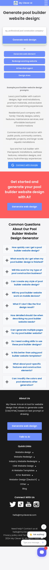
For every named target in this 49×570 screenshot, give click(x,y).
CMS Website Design (23, 465)
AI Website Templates (23, 470)
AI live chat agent (24, 68)
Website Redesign (23, 456)
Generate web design (24, 39)
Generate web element (24, 54)
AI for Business (23, 475)
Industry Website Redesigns (23, 461)
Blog (24, 488)
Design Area (24, 75)
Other (23, 484)
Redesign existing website (24, 61)
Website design (23, 452)
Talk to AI (24, 436)
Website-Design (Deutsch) (23, 479)
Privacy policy (10, 535)
